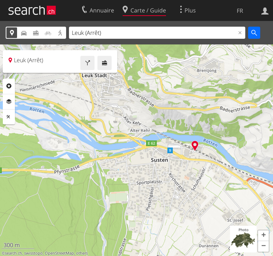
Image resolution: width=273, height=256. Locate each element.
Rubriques (9, 86)
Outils (9, 117)
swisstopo (33, 253)
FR (240, 11)
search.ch (13, 253)
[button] (263, 235)
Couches (9, 101)
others (82, 253)
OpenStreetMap (59, 253)
